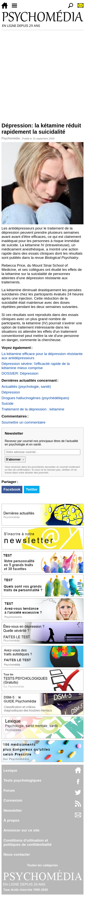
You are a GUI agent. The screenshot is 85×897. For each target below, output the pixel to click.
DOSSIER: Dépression (20, 373)
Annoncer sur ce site (21, 830)
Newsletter (12, 810)
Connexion (12, 800)
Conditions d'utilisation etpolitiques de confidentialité (27, 842)
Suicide (7, 403)
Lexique (10, 770)
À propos (11, 820)
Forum (9, 790)
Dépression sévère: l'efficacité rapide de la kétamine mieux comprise (36, 366)
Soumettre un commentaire (23, 422)
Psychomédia (11, 138)
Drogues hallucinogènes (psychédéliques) (35, 398)
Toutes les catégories (42, 865)
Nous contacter (16, 854)
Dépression (11, 392)
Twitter (31, 489)
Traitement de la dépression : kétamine (33, 409)
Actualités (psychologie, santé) (26, 387)
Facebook (11, 489)
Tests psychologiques (22, 780)
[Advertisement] (42, 74)
